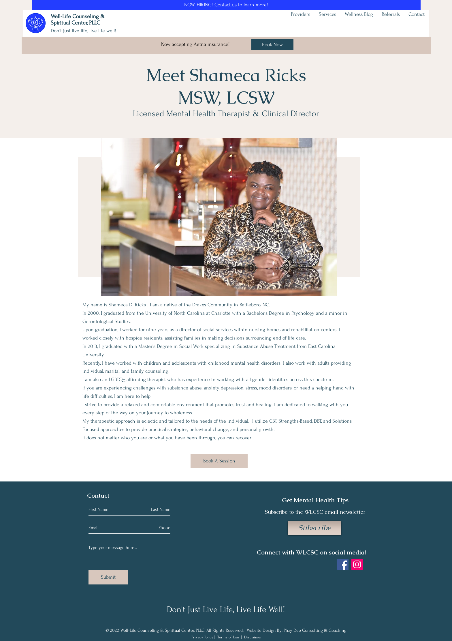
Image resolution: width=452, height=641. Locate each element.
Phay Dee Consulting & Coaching (315, 630)
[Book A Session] (219, 461)
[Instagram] (357, 564)
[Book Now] (272, 44)
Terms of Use (228, 637)
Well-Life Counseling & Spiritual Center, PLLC (162, 630)
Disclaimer (253, 637)
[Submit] (108, 577)
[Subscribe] (314, 528)
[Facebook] (343, 564)
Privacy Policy (202, 637)
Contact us (225, 5)
